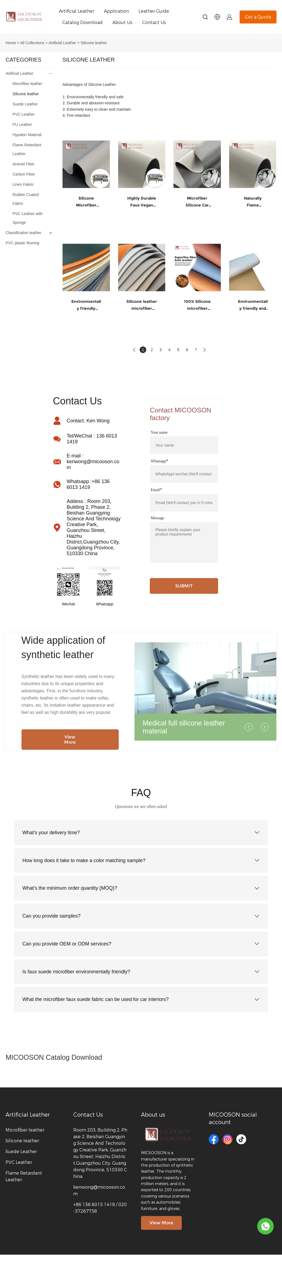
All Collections (32, 43)
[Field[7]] (184, 445)
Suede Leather (25, 104)
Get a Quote (258, 17)
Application (116, 11)
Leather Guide (154, 11)
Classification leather (23, 233)
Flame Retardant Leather (26, 149)
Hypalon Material (26, 135)
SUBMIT (184, 586)
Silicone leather (94, 43)
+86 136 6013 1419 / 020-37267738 (100, 1214)
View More (70, 739)
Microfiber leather (27, 83)
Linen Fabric (23, 184)
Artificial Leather (76, 11)
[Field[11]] (184, 474)
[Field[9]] (184, 503)
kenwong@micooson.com (99, 1197)
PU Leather (22, 124)
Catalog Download (82, 22)
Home (11, 43)
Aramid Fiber (23, 164)
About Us (122, 22)
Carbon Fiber (23, 174)
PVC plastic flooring (22, 243)
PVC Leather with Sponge (27, 218)
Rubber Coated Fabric (25, 199)
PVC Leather (23, 114)
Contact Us (154, 22)
